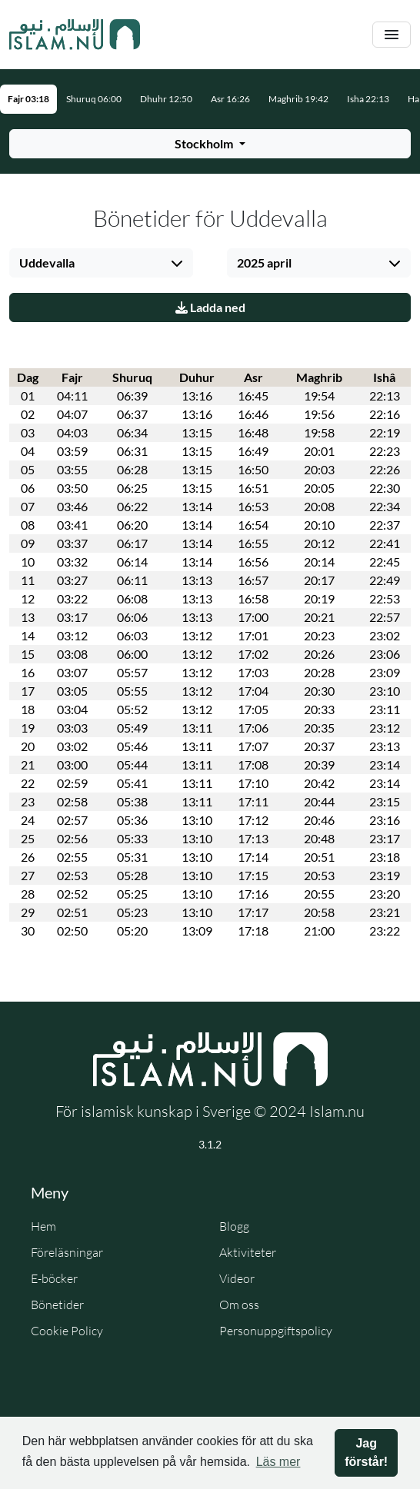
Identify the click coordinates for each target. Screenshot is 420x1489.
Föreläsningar (67, 1252)
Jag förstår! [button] (366, 1452)
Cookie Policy (67, 1330)
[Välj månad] (319, 263)
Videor (237, 1278)
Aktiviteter (247, 1252)
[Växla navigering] (391, 35)
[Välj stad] (101, 263)
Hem (43, 1226)
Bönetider (57, 1304)
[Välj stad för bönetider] (210, 143)
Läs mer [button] (278, 1461)
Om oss (239, 1304)
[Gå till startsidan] (74, 34)
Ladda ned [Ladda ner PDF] (210, 307)
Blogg (234, 1226)
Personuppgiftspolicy (275, 1330)
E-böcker (54, 1278)
